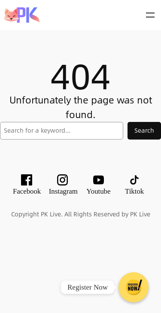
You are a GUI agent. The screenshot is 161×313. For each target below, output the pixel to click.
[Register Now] (133, 287)
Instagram (63, 191)
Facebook (27, 191)
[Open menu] (150, 15)
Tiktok (134, 191)
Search (144, 130)
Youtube (98, 191)
